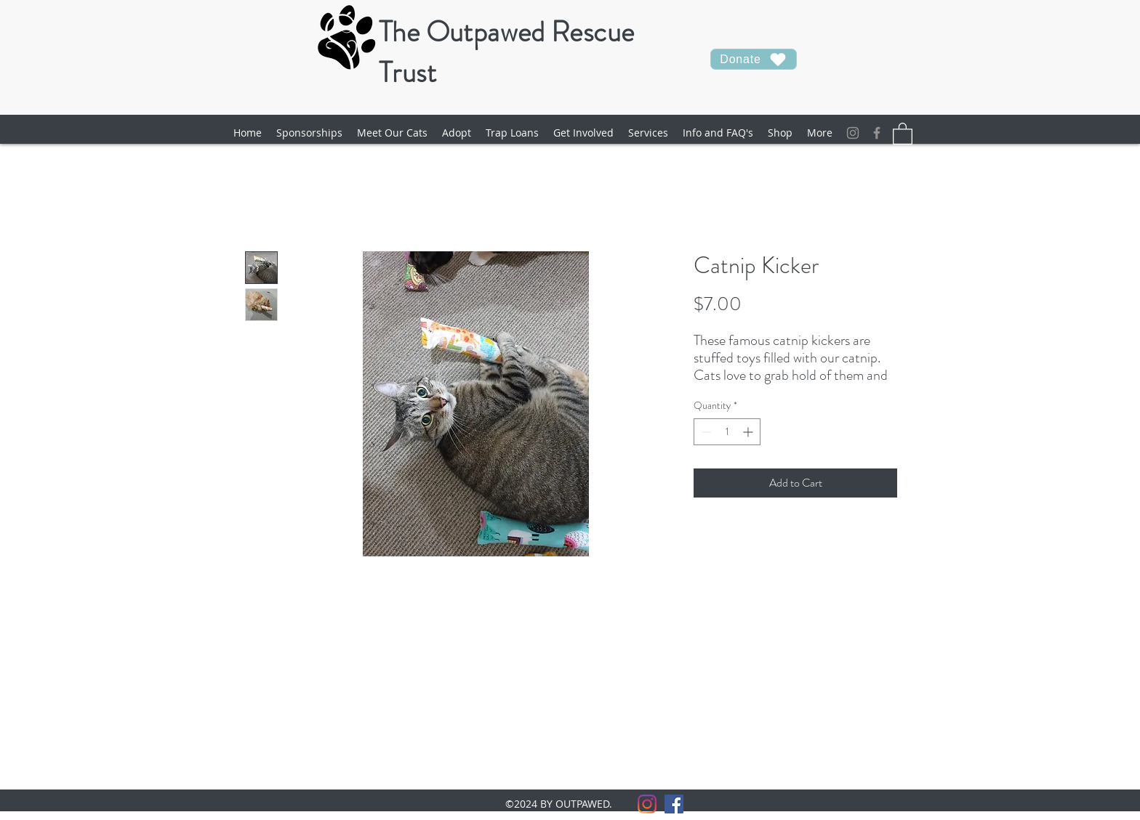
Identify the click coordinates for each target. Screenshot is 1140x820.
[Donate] (753, 59)
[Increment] (749, 431)
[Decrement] (705, 431)
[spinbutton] (727, 431)
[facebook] (877, 133)
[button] (392, 133)
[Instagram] (853, 133)
